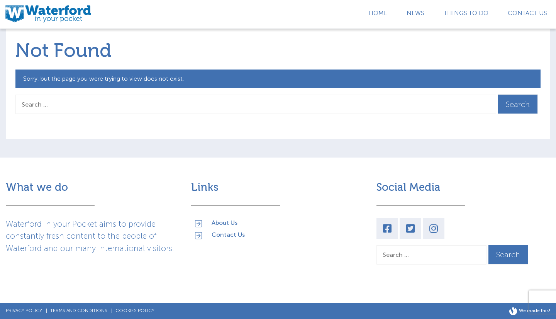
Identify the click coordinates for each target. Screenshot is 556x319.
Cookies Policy (134, 310)
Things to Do (466, 13)
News (415, 13)
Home (377, 13)
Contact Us (527, 13)
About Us (224, 222)
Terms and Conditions (78, 310)
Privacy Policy (24, 310)
